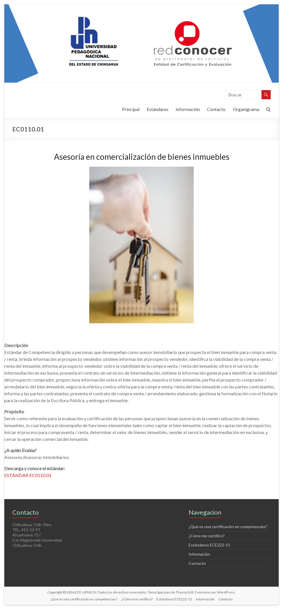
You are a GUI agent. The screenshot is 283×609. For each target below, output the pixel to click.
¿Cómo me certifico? (207, 535)
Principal (130, 109)
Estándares (157, 109)
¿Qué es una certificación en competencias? (228, 526)
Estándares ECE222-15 (209, 544)
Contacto (216, 109)
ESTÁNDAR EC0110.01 (27, 475)
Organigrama (246, 109)
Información (188, 109)
